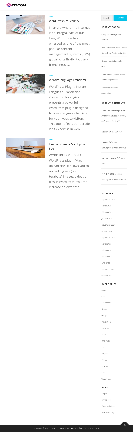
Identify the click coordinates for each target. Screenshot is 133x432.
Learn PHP (118, 132)
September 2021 (108, 269)
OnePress (74, 428)
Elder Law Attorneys (110, 110)
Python (104, 360)
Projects (104, 353)
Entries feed (106, 400)
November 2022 (108, 256)
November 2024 (108, 225)
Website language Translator (67, 80)
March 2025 (106, 206)
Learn (103, 334)
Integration (106, 322)
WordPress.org (107, 412)
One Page (105, 341)
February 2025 (107, 212)
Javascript (105, 328)
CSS (103, 296)
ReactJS (104, 366)
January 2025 (106, 218)
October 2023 (107, 231)
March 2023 (106, 244)
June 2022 (105, 263)
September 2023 (108, 237)
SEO (103, 372)
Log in (104, 393)
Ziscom (104, 132)
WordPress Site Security (64, 21)
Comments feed (108, 406)
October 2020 (107, 275)
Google (104, 315)
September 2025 (108, 199)
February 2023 (107, 250)
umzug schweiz (108, 158)
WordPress (106, 379)
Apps (51, 16)
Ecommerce (106, 303)
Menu (124, 5)
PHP (103, 347)
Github (104, 309)
